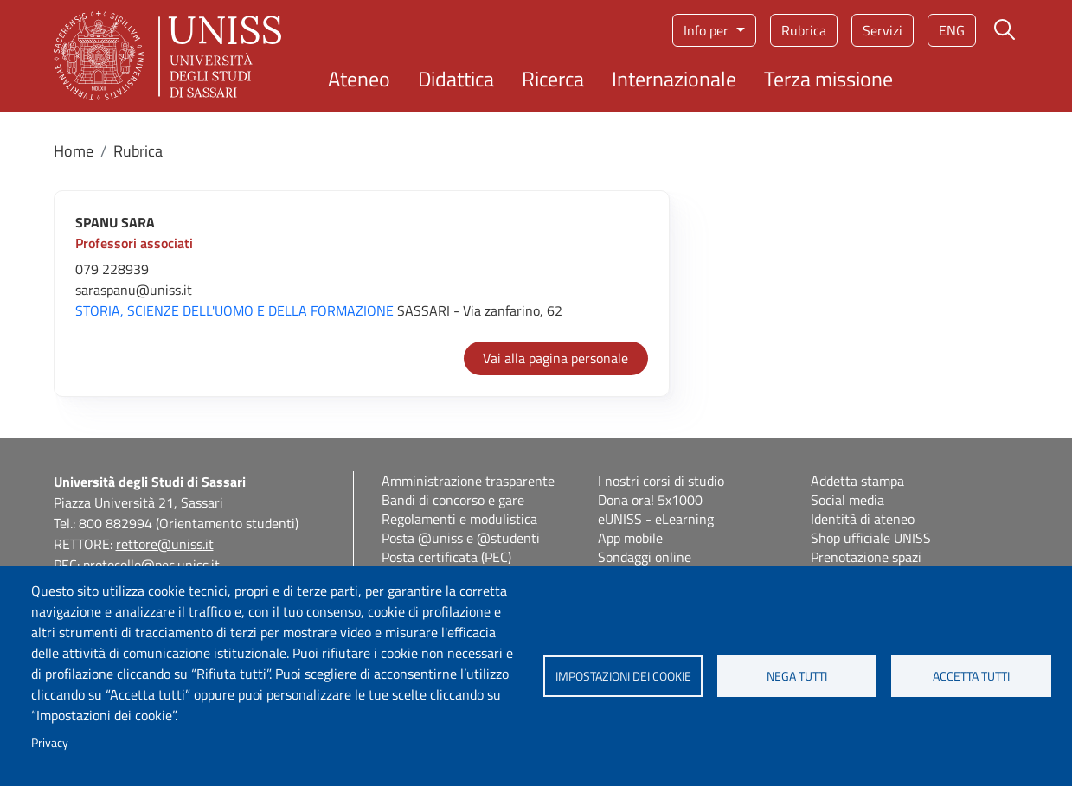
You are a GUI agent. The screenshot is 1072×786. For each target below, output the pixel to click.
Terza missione (828, 78)
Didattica (456, 78)
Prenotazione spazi (866, 556)
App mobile (630, 537)
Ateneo (359, 78)
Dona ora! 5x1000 (650, 499)
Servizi (882, 30)
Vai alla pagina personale (555, 358)
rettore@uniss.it (165, 544)
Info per (708, 30)
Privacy (49, 742)
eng (952, 30)
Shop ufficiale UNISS (871, 537)
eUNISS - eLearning (656, 518)
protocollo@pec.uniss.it (151, 564)
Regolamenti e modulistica (459, 518)
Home (73, 151)
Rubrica (803, 30)
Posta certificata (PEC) (446, 556)
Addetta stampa (857, 480)
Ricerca (553, 78)
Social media (847, 499)
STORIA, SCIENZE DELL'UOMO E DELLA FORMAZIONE (234, 310)
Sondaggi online (644, 556)
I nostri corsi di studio (661, 480)
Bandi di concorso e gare (453, 499)
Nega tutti (797, 676)
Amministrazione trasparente (468, 480)
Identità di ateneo (863, 518)
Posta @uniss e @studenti (461, 537)
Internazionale (674, 78)
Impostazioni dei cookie (623, 676)
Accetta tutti (971, 676)
